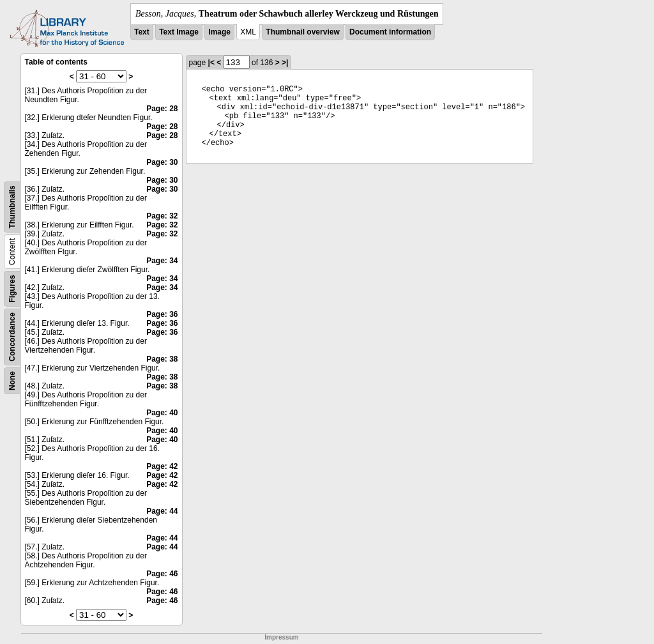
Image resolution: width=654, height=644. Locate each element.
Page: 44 (162, 511)
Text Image (179, 31)
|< (211, 62)
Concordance (12, 337)
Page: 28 (162, 108)
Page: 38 (162, 359)
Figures (12, 288)
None (12, 380)
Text (141, 31)
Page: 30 (162, 162)
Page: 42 (162, 466)
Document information (390, 31)
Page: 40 (162, 412)
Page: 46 (162, 573)
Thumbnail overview (302, 31)
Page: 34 (162, 260)
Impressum (281, 637)
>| (285, 62)
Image (219, 31)
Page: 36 (162, 314)
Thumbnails (12, 206)
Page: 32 (162, 215)
